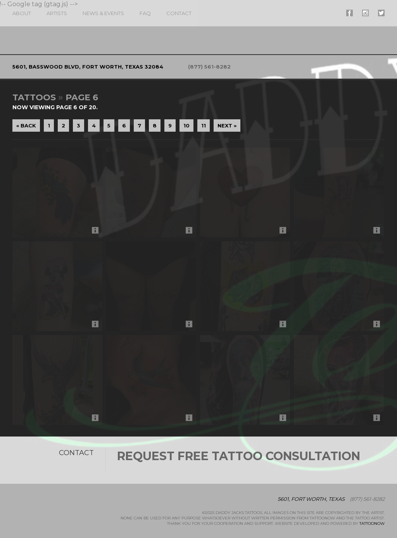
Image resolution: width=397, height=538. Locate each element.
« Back (26, 125)
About (21, 13)
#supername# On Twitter (381, 13)
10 (186, 125)
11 (203, 125)
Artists (57, 13)
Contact (179, 13)
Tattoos (34, 97)
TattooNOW (372, 523)
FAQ (145, 13)
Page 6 (82, 97)
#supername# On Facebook (349, 13)
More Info (97, 232)
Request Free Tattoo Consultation (238, 456)
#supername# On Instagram (365, 13)
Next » (226, 125)
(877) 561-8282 (209, 67)
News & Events (103, 13)
